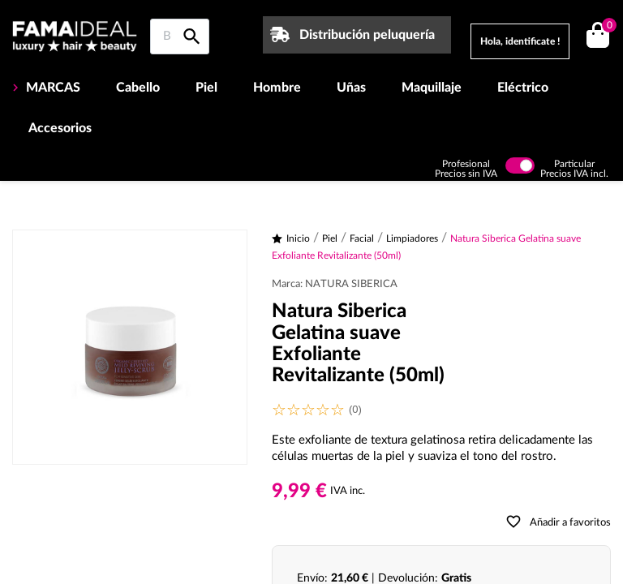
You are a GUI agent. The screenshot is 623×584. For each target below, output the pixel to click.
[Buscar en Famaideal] (179, 36)
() (606, 27)
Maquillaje (432, 87)
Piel (206, 87)
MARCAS (51, 87)
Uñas (351, 87)
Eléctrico (522, 87)
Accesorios (60, 128)
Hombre (277, 87)
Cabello (138, 87)
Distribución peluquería (367, 34)
